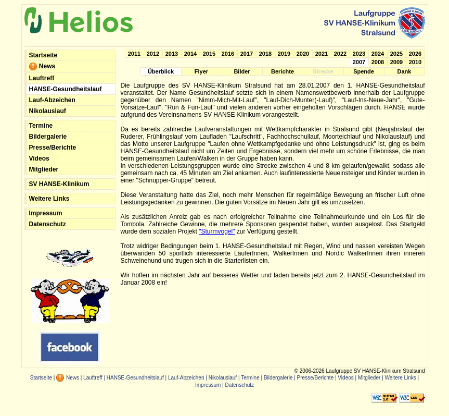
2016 (228, 54)
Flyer (201, 71)
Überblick (161, 71)
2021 (321, 54)
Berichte (282, 71)
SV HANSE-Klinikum (59, 184)
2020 (303, 54)
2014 (190, 54)
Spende (363, 71)
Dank (404, 71)
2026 (415, 54)
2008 (377, 62)
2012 (153, 54)
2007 (359, 62)
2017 (246, 54)
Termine (41, 125)
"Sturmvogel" (217, 231)
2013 (171, 54)
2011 (134, 54)
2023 (359, 54)
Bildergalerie (48, 136)
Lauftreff (42, 78)
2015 (209, 54)
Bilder (242, 71)
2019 (284, 54)
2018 (265, 54)
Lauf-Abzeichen (52, 100)
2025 (396, 54)
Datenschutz (47, 224)
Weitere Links (49, 198)
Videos (39, 158)
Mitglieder (44, 169)
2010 (415, 62)
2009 (396, 62)
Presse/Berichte (52, 147)
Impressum (45, 213)
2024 (377, 54)
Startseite (43, 55)
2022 (340, 54)
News (42, 67)
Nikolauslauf (47, 111)
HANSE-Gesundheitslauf (65, 89)
